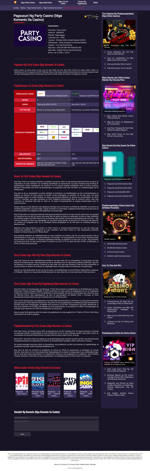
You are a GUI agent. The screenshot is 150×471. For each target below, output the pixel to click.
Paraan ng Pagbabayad (82, 3)
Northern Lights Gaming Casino (118, 256)
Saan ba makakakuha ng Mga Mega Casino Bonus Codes (120, 59)
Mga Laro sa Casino (63, 3)
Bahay (23, 8)
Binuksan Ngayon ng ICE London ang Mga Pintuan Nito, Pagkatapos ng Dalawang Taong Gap (120, 377)
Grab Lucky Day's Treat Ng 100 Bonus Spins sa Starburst (120, 370)
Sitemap (93, 464)
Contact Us (65, 464)
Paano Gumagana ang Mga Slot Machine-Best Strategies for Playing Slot (120, 309)
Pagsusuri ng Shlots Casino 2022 (119, 188)
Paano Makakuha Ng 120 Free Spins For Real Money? (120, 53)
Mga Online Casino (28, 3)
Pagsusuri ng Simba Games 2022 (119, 184)
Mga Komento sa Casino (53, 8)
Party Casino (60, 35)
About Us (57, 464)
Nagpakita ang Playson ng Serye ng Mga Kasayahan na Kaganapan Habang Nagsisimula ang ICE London (120, 386)
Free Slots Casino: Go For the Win (119, 68)
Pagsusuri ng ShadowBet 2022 (118, 192)
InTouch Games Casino (115, 252)
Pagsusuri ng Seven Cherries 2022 (119, 196)
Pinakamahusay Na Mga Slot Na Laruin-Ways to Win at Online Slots (120, 302)
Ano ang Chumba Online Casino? (119, 64)
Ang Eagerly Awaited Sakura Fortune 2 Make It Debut (120, 394)
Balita (95, 3)
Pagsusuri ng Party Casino (74, 8)
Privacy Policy (74, 464)
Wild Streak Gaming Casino (117, 244)
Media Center (84, 464)
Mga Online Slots (45, 3)
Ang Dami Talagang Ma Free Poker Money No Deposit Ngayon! (120, 129)
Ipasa (22, 434)
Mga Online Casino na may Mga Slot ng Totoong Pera (120, 135)
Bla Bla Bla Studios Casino (117, 248)
